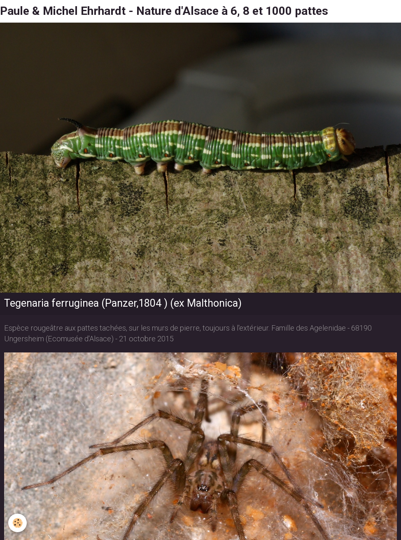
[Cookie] (17, 523)
